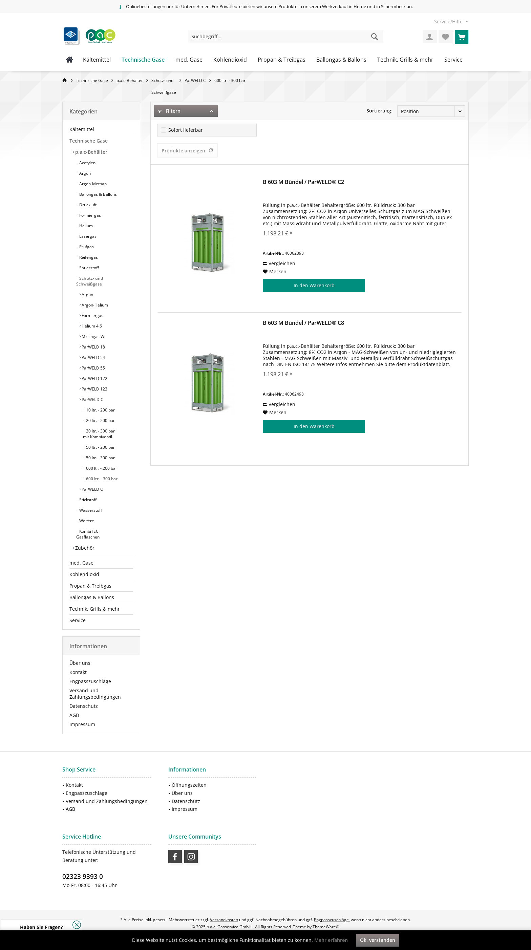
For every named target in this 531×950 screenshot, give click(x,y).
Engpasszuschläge (90, 681)
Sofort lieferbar (185, 130)
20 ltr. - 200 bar (100, 420)
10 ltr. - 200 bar (100, 410)
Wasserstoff (90, 510)
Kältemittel (81, 129)
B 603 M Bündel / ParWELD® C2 (303, 182)
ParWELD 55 (93, 368)
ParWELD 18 (93, 347)
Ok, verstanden (377, 940)
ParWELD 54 (93, 357)
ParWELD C (92, 399)
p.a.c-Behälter (90, 152)
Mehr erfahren (331, 940)
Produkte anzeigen (187, 150)
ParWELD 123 (94, 389)
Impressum (82, 724)
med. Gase (81, 563)
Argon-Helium (94, 305)
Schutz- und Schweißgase (89, 281)
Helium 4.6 (91, 326)
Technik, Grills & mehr (94, 609)
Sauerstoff (88, 268)
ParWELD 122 (94, 378)
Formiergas (89, 215)
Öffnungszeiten (189, 785)
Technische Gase (88, 141)
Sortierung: (379, 110)
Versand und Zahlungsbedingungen (95, 693)
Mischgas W (92, 336)
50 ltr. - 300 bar (100, 458)
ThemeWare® (326, 927)
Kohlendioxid (84, 574)
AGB (74, 715)
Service (77, 620)
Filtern (169, 111)
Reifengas (88, 257)
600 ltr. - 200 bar (101, 468)
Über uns (79, 663)
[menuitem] (449, 21)
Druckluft (87, 205)
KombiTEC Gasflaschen (88, 534)
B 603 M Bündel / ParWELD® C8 (303, 322)
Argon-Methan (92, 184)
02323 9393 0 (82, 876)
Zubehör (84, 548)
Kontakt (78, 672)
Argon (84, 173)
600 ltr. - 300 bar (101, 479)
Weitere (86, 521)
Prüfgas (86, 247)
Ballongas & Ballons (97, 194)
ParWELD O (92, 489)
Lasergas (87, 236)
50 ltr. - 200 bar (100, 447)
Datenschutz (83, 706)
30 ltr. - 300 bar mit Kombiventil (99, 434)
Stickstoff (87, 500)
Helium (85, 226)
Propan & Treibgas (90, 586)
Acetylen (86, 163)
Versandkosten (224, 920)
